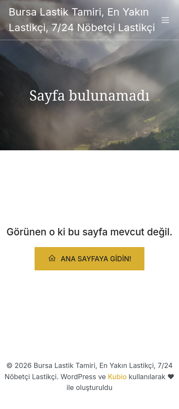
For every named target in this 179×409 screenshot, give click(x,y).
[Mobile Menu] (165, 20)
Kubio (117, 376)
